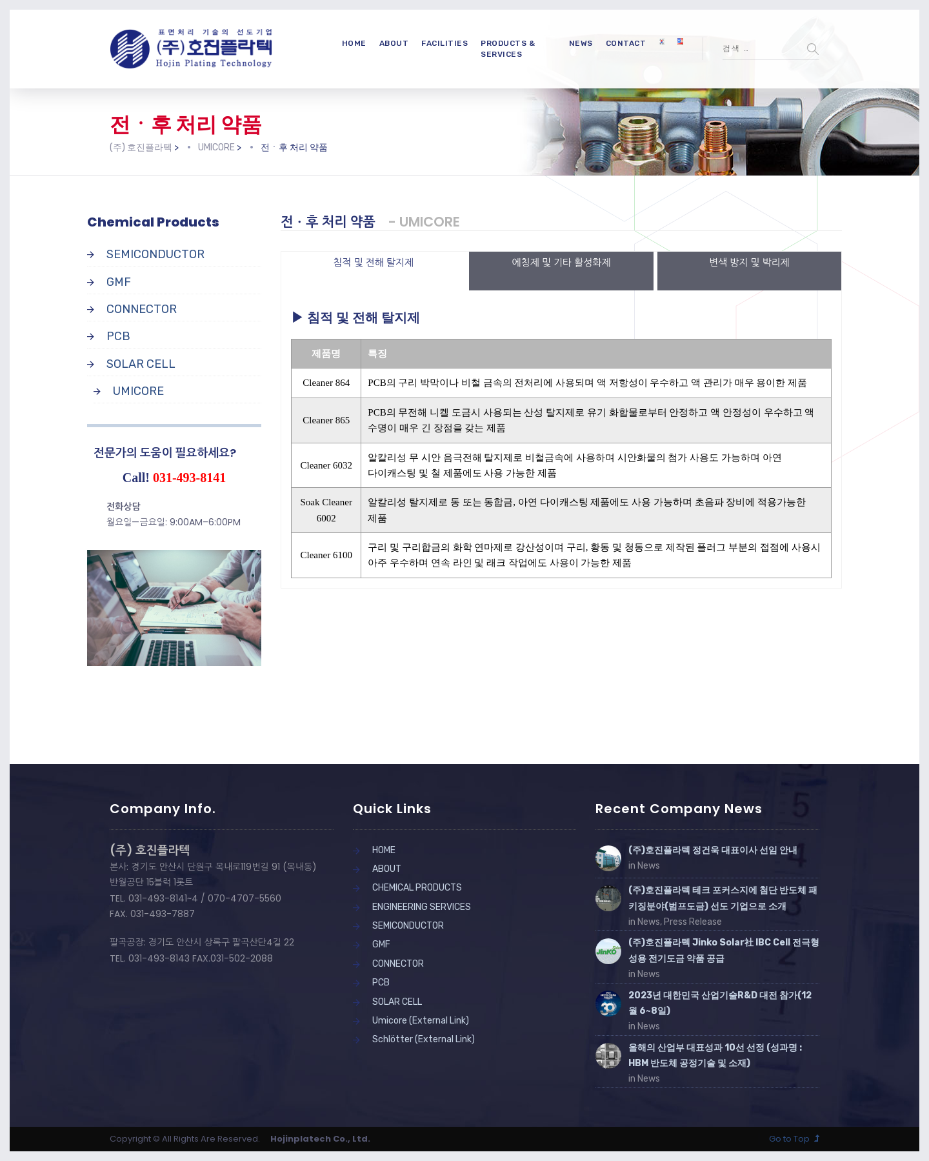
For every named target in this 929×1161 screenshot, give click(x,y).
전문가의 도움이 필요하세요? (165, 453)
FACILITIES (444, 43)
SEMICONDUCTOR (155, 254)
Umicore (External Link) (420, 1020)
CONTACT (626, 43)
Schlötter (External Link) (423, 1039)
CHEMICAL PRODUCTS (417, 887)
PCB (118, 336)
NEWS (581, 43)
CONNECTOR (141, 309)
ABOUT (394, 43)
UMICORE (138, 391)
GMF (118, 282)
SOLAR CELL (140, 364)
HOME (354, 43)
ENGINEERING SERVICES (421, 907)
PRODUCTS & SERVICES (508, 49)
